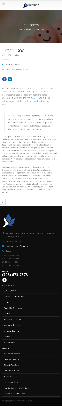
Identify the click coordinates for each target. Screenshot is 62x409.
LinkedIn (10, 79)
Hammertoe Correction (13, 319)
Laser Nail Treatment (12, 359)
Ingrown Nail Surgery (12, 325)
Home (20, 29)
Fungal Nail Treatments (13, 308)
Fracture (7, 302)
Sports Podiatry (10, 376)
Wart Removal (9, 342)
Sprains (7, 336)
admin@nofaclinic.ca (19, 246)
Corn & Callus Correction (14, 296)
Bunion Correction (11, 291)
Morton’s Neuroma (11, 331)
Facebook (4, 79)
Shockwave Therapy (12, 353)
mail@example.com (20, 69)
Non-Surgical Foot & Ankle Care (16, 388)
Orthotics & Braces (11, 371)
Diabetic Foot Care (11, 365)
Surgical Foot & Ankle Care (14, 394)
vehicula (31, 97)
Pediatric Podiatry (11, 382)
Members (29, 29)
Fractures (8, 314)
